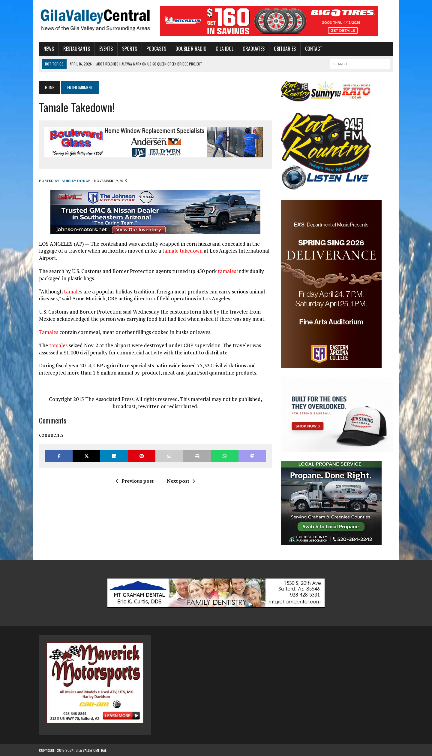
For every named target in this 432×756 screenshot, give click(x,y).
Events (106, 48)
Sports (129, 48)
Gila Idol (224, 48)
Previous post (135, 481)
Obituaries (285, 48)
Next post (181, 481)
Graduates (254, 48)
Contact (313, 48)
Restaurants (76, 48)
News (49, 48)
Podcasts (156, 48)
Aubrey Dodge (76, 180)
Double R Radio (191, 48)
